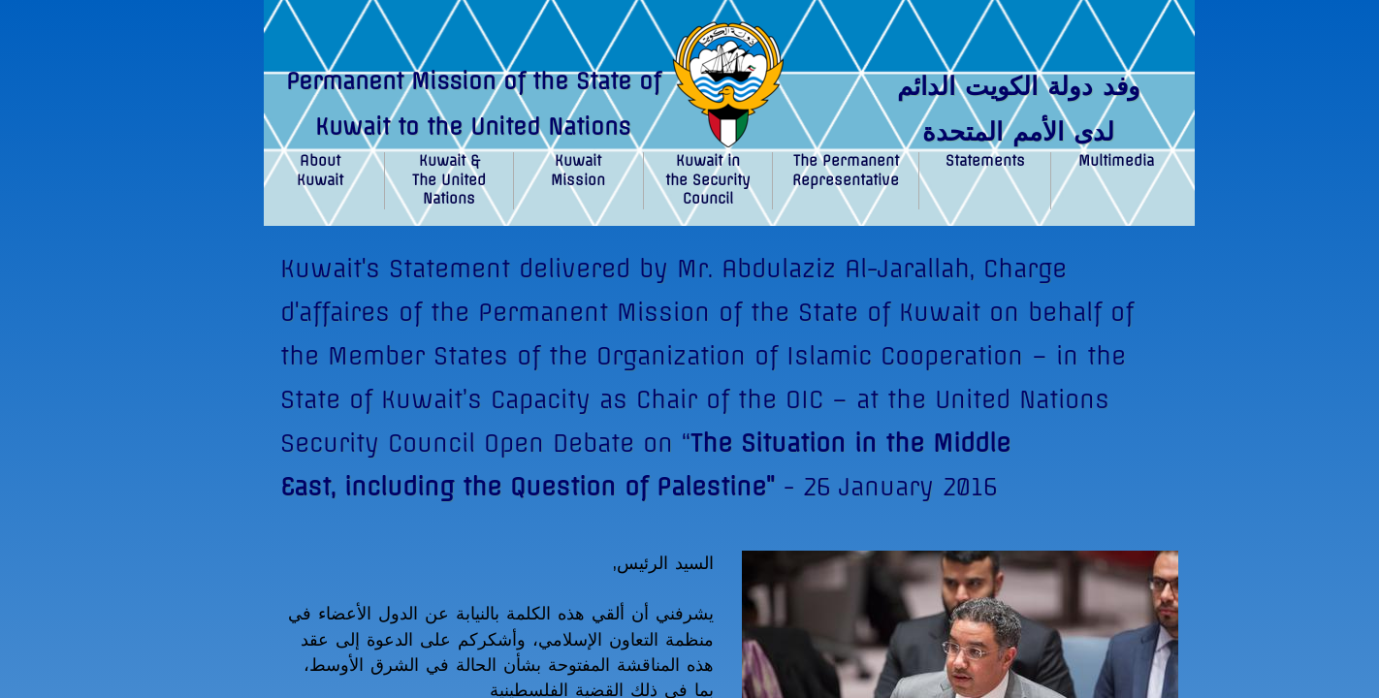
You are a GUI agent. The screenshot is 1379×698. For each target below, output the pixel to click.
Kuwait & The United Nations (449, 179)
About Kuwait (320, 170)
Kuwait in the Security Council (708, 179)
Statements (985, 161)
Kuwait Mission (578, 170)
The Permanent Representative (845, 170)
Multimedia (1116, 161)
